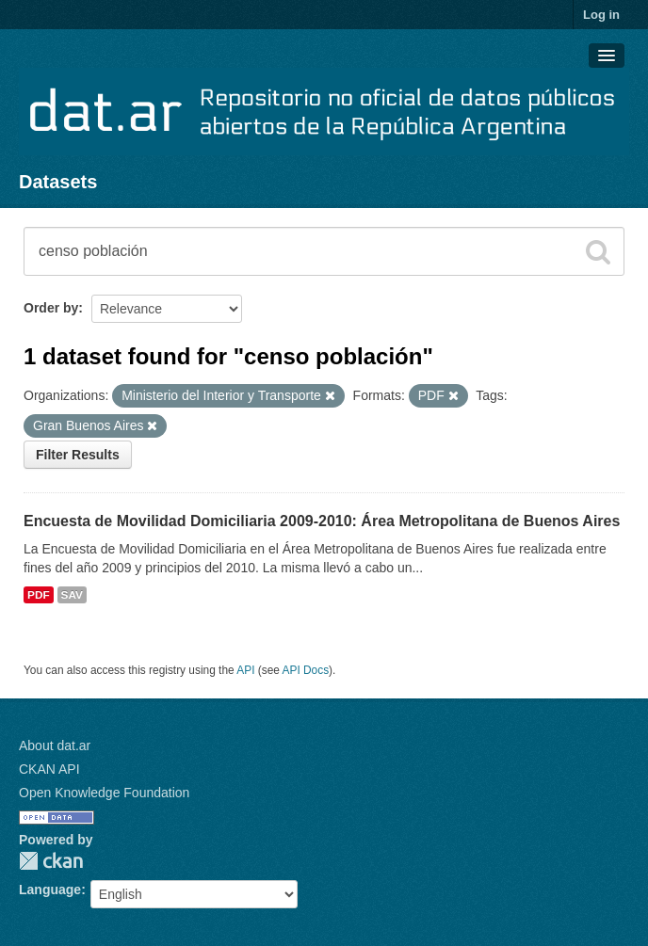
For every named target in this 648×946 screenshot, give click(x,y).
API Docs (306, 670)
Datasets (58, 181)
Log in (601, 15)
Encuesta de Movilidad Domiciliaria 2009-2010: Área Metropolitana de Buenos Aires (322, 521)
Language (50, 889)
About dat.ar (54, 745)
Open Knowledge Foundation (104, 792)
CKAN (51, 861)
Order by (51, 307)
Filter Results (78, 454)
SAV (72, 594)
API (245, 670)
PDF (38, 594)
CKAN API (49, 769)
